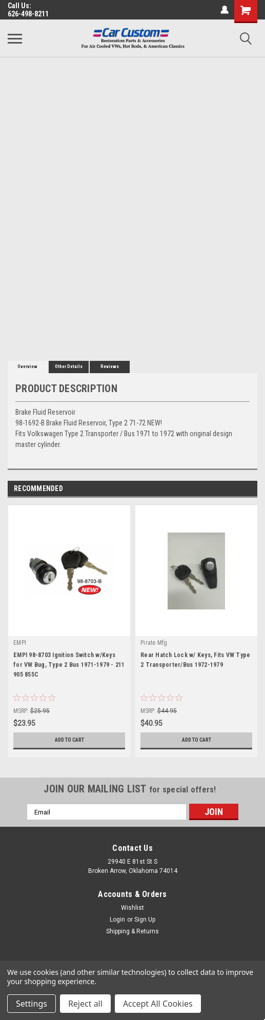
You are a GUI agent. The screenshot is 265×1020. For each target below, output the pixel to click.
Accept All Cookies (158, 1003)
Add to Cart (69, 740)
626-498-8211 (28, 14)
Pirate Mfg (154, 642)
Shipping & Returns (132, 931)
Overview (27, 366)
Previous (235, 489)
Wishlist (132, 907)
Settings (31, 1003)
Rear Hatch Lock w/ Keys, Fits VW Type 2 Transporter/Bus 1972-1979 (195, 659)
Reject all (85, 1003)
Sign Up (144, 919)
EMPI (19, 642)
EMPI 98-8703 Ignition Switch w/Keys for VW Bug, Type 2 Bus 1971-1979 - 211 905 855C (69, 664)
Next (249, 489)
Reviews (109, 366)
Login (117, 919)
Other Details (69, 366)
